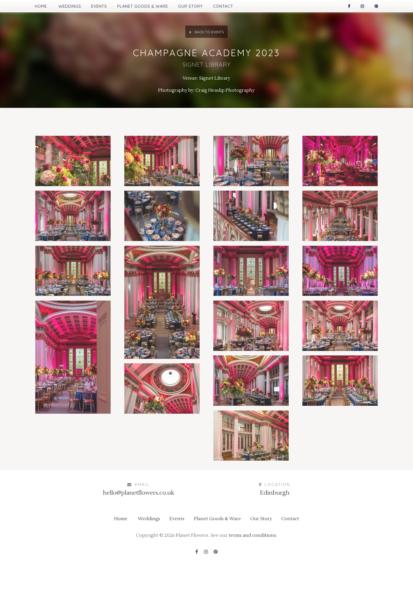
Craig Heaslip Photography (228, 106)
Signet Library (216, 92)
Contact (246, 7)
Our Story (207, 7)
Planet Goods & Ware (150, 7)
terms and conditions (260, 578)
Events (97, 7)
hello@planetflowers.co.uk (138, 528)
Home (26, 7)
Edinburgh (274, 528)
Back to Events (206, 38)
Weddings (61, 7)
